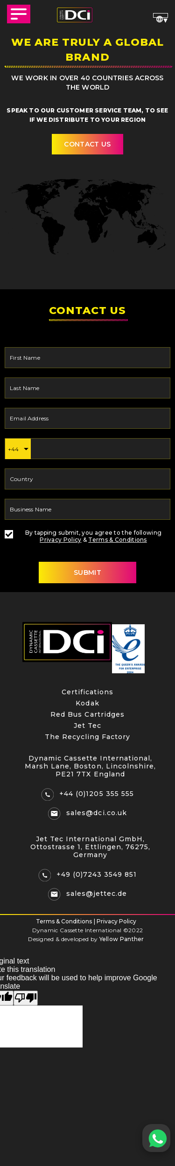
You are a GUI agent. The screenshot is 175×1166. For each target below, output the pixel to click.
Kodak (87, 703)
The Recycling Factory (88, 737)
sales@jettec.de (96, 893)
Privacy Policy (60, 539)
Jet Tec (87, 725)
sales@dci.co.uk (96, 813)
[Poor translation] (26, 998)
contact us (87, 144)
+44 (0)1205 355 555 (96, 793)
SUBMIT (87, 572)
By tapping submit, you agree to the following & (83, 536)
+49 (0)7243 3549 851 (96, 874)
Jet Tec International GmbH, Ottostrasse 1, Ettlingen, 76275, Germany (90, 847)
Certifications (87, 692)
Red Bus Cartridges (87, 714)
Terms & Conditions (117, 539)
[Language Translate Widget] (160, 15)
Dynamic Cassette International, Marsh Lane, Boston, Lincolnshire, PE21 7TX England (90, 766)
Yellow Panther (121, 939)
